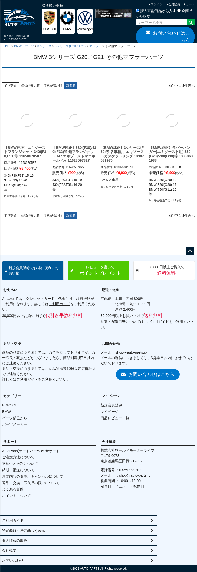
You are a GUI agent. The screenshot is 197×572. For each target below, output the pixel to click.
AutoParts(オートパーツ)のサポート (31, 451)
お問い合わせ (13, 560)
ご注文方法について (18, 457)
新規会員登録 (111, 405)
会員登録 (174, 4)
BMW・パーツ (24, 46)
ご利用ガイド (59, 304)
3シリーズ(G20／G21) (70, 46)
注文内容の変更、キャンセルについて (32, 476)
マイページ (111, 396)
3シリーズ (44, 46)
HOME (6, 46)
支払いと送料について (20, 464)
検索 (191, 22)
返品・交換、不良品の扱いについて (31, 483)
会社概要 (109, 442)
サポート (10, 442)
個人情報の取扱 (14, 540)
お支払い (10, 290)
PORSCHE (11, 405)
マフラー (95, 46)
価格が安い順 (30, 85)
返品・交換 (12, 344)
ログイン (156, 4)
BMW (6, 412)
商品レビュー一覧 (115, 418)
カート (190, 4)
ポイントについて (16, 496)
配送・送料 (111, 290)
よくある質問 (13, 489)
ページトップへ (190, 251)
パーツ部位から (14, 418)
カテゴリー (12, 396)
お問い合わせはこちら (168, 36)
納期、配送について (18, 470)
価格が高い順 (53, 85)
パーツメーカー (14, 424)
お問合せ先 (111, 344)
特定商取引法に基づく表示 (23, 530)
